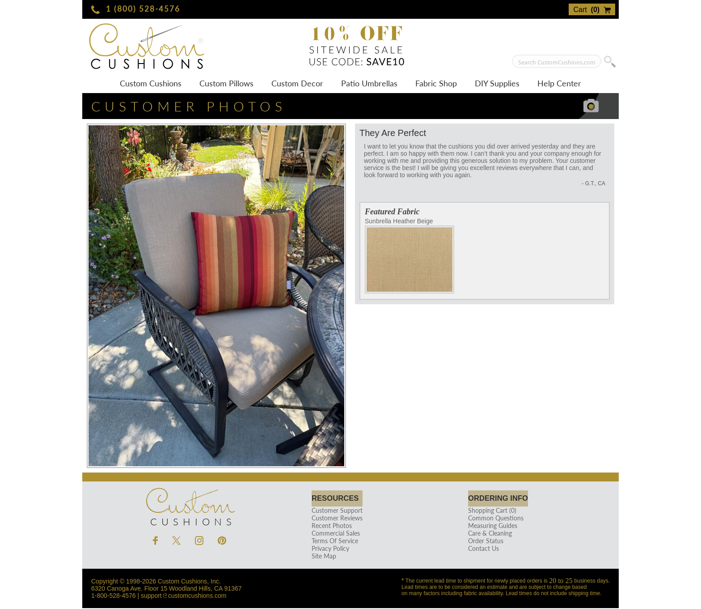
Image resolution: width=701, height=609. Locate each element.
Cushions (189, 505)
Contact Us (479, 549)
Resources (337, 498)
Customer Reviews (335, 519)
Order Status (481, 541)
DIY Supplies (497, 83)
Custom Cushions (151, 83)
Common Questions (491, 519)
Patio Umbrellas (369, 83)
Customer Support (335, 511)
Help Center (559, 83)
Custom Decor (297, 83)
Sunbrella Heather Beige (409, 255)
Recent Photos (330, 526)
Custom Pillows (226, 83)
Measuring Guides (488, 526)
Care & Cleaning (485, 534)
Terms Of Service (333, 541)
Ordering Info (498, 498)
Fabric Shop (436, 83)
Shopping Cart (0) (488, 511)
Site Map (322, 557)
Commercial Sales (334, 534)
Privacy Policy (329, 549)
